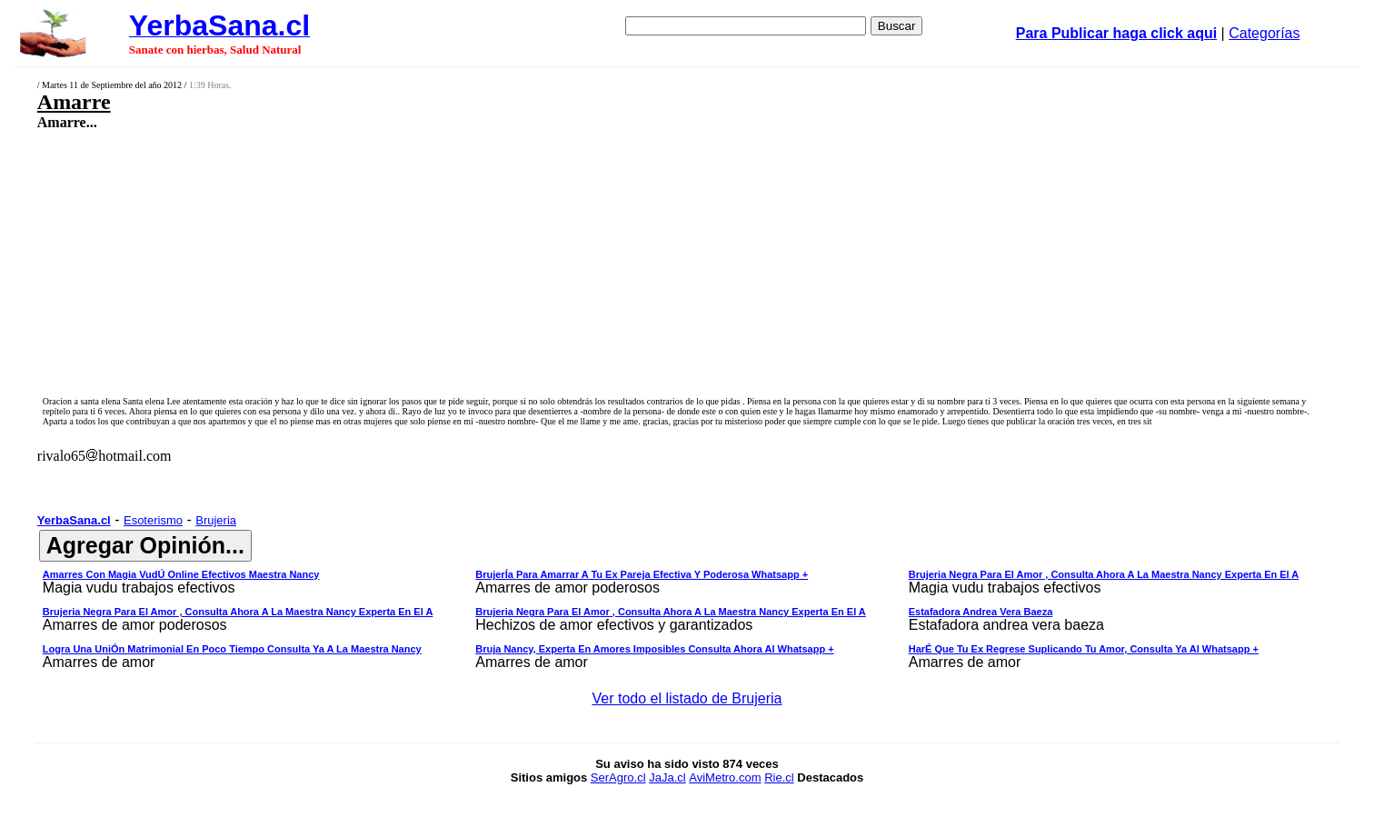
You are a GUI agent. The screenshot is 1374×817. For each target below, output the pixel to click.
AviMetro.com (725, 777)
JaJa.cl (667, 777)
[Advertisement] (543, 261)
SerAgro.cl (618, 777)
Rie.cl (779, 777)
